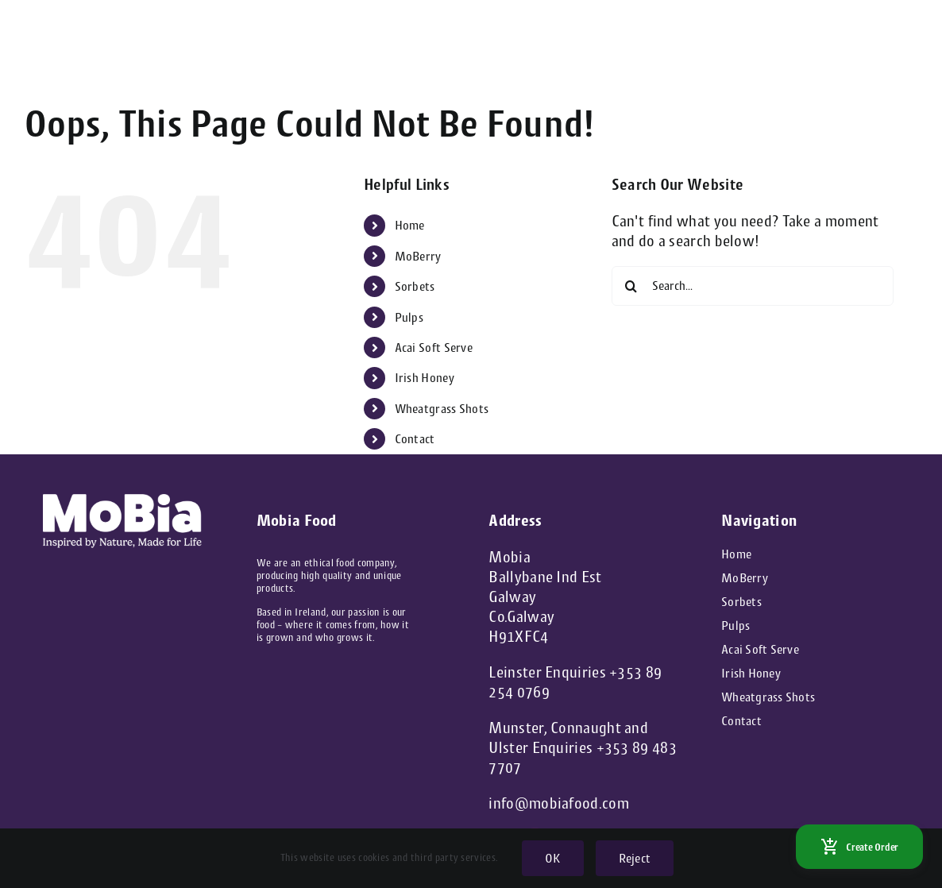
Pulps (409, 317)
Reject (635, 858)
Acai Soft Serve (434, 347)
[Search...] (753, 286)
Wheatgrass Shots (442, 408)
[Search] (631, 286)
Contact (415, 438)
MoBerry (418, 256)
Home (410, 225)
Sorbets (415, 286)
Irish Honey (424, 377)
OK (552, 858)
